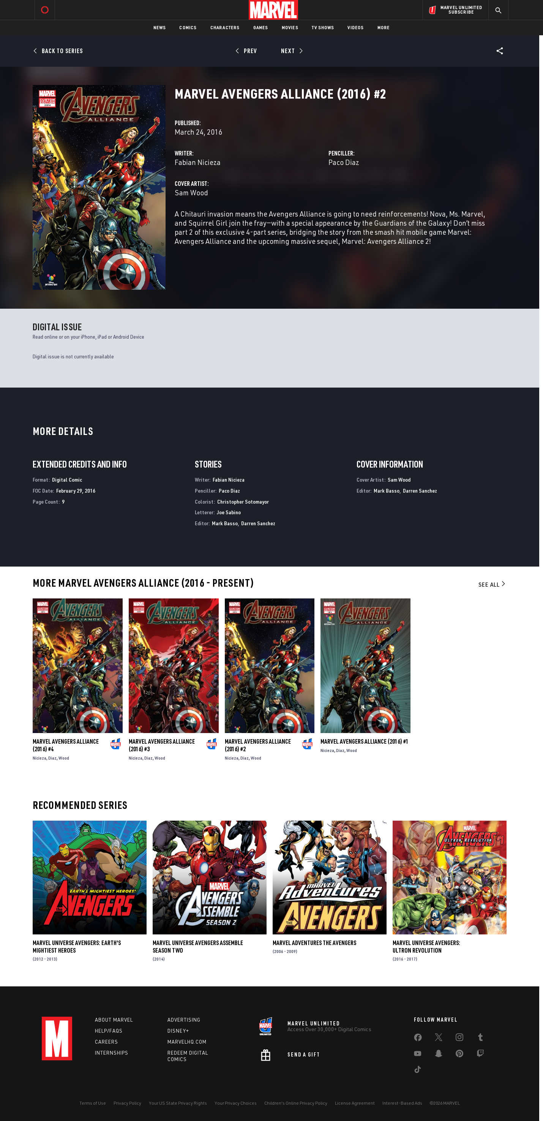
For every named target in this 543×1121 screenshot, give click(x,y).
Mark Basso (225, 523)
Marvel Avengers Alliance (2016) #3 (162, 745)
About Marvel (114, 1020)
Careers (106, 1042)
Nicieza (39, 758)
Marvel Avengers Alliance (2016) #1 (364, 741)
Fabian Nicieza (198, 162)
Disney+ (178, 1031)
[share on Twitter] (438, 1038)
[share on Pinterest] (459, 1055)
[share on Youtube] (417, 1055)
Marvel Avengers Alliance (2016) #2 (258, 745)
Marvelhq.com (187, 1042)
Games (260, 27)
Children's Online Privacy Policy (295, 1103)
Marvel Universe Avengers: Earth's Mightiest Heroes (77, 946)
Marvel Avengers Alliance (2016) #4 (66, 745)
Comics (187, 27)
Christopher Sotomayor (243, 501)
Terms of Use (92, 1103)
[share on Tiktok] (417, 1071)
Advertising (183, 1020)
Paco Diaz (343, 162)
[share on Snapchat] (438, 1055)
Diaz (52, 758)
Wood (63, 758)
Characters (225, 27)
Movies (290, 27)
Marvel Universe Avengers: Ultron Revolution (426, 946)
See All (492, 584)
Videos (355, 27)
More (383, 27)
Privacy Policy (127, 1103)
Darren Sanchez (258, 523)
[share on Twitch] (480, 1055)
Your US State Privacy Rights (178, 1103)
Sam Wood (191, 192)
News (159, 27)
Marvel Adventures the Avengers (314, 943)
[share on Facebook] (418, 1039)
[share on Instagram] (459, 1038)
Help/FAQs (109, 1031)
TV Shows (323, 27)
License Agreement (355, 1103)
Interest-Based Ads (402, 1103)
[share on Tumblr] (480, 1038)
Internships (111, 1053)
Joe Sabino (229, 512)
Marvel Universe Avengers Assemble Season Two (198, 946)
